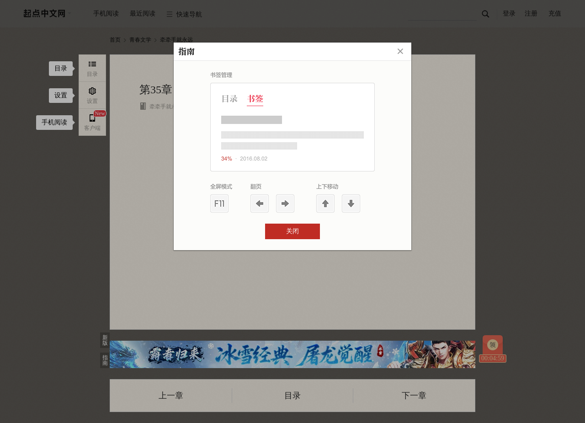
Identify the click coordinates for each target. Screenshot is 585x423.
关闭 (292, 231)
